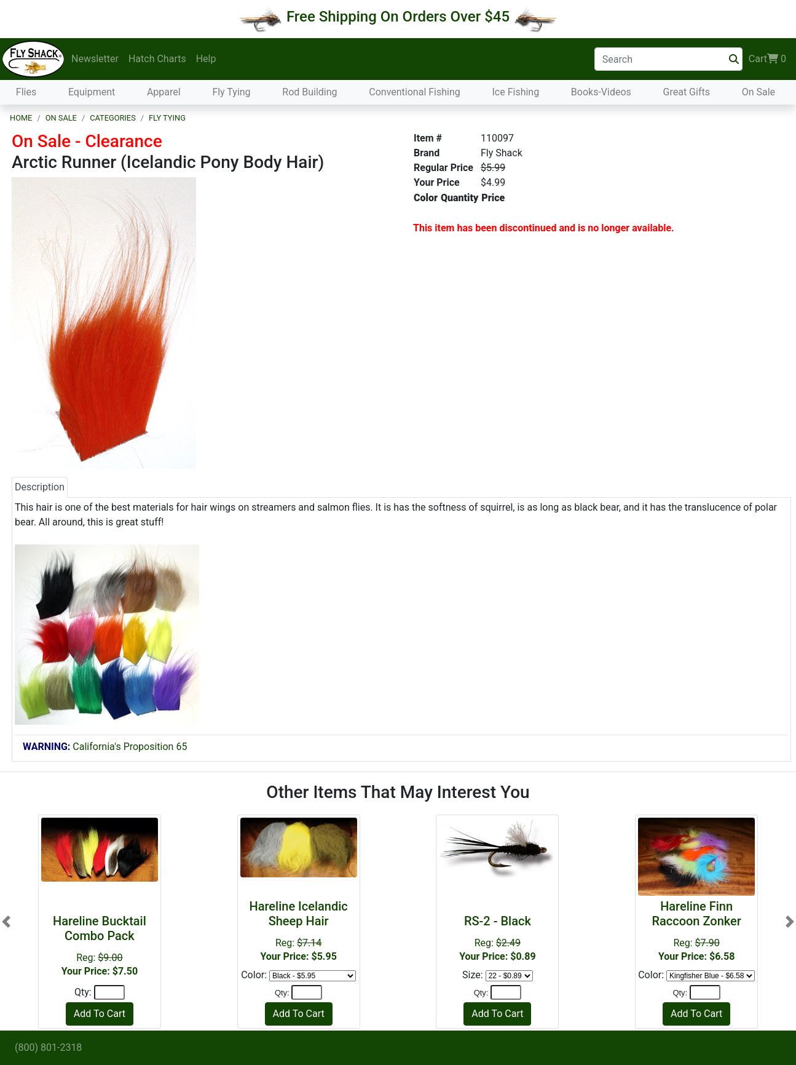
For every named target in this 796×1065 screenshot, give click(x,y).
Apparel (164, 92)
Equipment (91, 92)
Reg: (497, 938)
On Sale (758, 92)
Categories (113, 117)
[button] (6, 921)
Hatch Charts (157, 59)
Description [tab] (40, 487)
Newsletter (95, 59)
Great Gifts (686, 92)
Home (21, 117)
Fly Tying (231, 92)
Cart (767, 59)
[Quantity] (109, 992)
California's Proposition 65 (105, 746)
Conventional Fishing (414, 92)
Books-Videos (601, 92)
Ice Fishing (515, 92)
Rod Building (309, 92)
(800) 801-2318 (48, 1047)
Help (206, 59)
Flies (26, 92)
